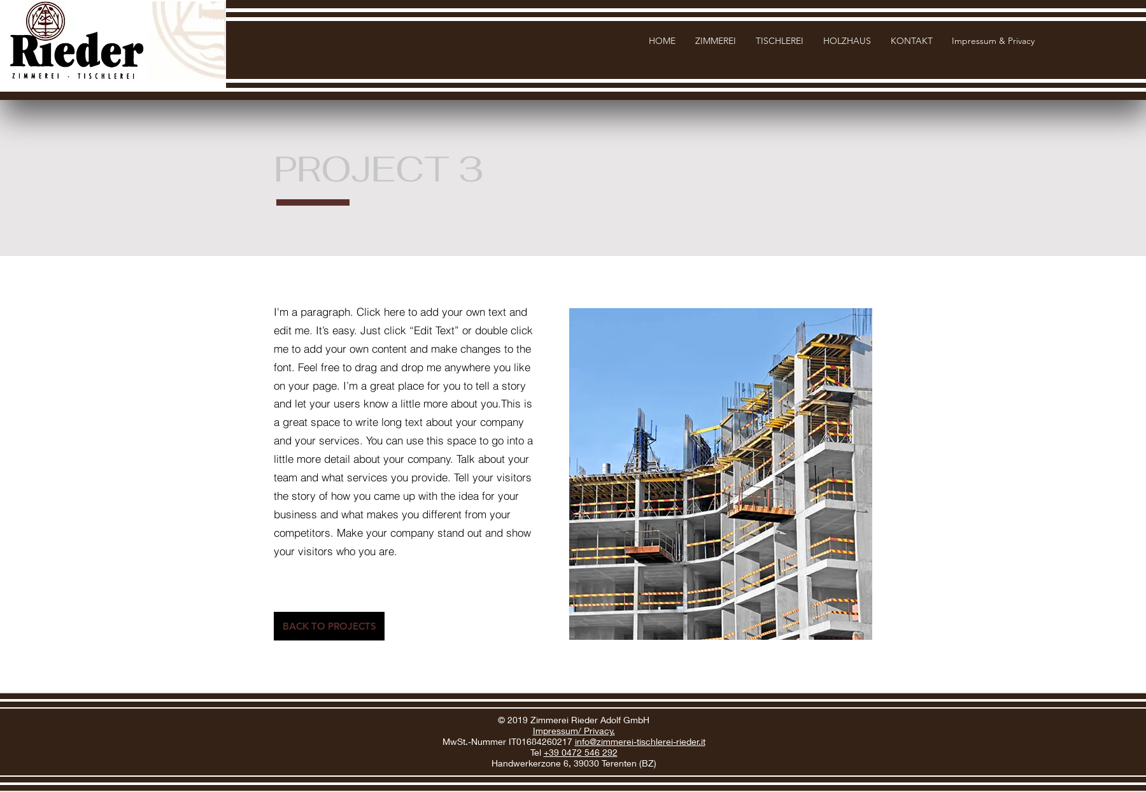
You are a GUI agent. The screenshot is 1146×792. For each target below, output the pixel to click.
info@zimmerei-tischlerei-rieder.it (640, 741)
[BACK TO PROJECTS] (329, 626)
